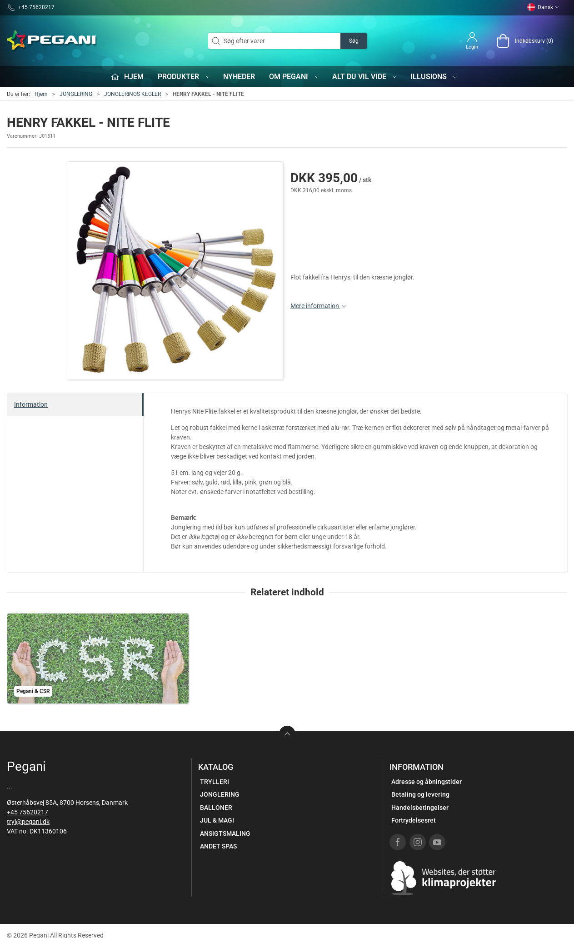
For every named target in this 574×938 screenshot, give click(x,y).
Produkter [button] (184, 76)
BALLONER (216, 807)
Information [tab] (31, 404)
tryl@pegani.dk (28, 821)
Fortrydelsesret (413, 820)
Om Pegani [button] (294, 76)
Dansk (543, 7)
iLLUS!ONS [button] (434, 76)
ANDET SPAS (218, 846)
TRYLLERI (214, 781)
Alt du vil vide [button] (365, 76)
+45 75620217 (27, 812)
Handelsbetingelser (420, 807)
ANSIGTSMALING (225, 833)
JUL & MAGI (217, 820)
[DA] (52, 41)
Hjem (41, 94)
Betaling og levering (420, 794)
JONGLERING (76, 94)
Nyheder (239, 76)
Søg (354, 41)
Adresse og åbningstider (426, 781)
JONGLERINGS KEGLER (132, 94)
